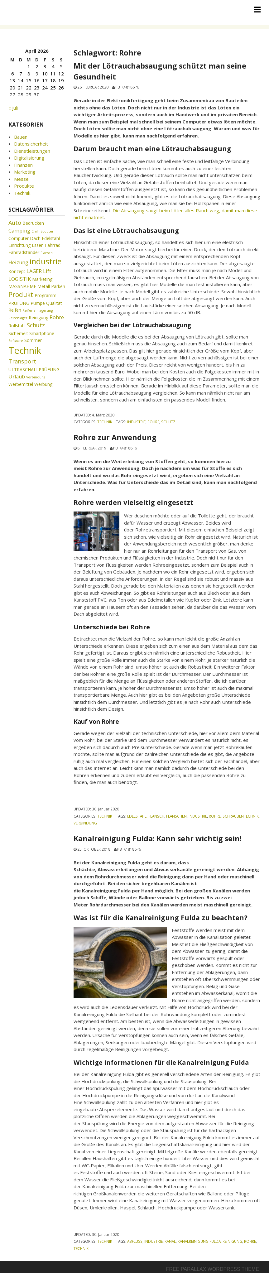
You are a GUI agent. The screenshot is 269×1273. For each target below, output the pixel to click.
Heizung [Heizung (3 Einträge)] (18, 262)
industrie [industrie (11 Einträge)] (45, 261)
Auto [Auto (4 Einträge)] (14, 222)
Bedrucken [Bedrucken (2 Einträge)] (33, 223)
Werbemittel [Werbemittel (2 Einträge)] (20, 384)
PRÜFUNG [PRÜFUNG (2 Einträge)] (18, 303)
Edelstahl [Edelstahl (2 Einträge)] (51, 238)
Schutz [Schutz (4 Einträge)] (36, 325)
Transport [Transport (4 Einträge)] (22, 361)
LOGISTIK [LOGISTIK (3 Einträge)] (19, 279)
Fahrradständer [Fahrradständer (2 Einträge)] (23, 252)
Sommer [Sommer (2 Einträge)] (33, 340)
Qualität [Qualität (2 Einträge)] (54, 303)
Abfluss (134, 1241)
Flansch (156, 816)
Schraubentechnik (241, 816)
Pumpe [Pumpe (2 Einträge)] (38, 303)
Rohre (153, 421)
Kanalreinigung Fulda (199, 1241)
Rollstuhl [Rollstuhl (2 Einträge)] (17, 326)
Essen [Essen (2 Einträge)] (38, 245)
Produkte (24, 186)
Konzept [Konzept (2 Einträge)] (16, 271)
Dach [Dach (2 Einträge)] (35, 238)
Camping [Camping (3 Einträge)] (19, 230)
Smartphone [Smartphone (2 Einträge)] (41, 333)
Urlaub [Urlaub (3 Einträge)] (16, 376)
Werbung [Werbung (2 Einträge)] (43, 384)
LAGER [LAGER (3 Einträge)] (34, 271)
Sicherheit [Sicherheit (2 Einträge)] (18, 333)
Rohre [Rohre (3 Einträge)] (57, 317)
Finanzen (23, 165)
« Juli (13, 108)
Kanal (170, 1241)
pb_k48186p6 (127, 86)
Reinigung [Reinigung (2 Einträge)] (38, 317)
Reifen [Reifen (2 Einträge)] (14, 310)
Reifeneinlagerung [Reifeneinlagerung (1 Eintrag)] (37, 310)
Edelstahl (137, 816)
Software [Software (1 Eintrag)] (15, 341)
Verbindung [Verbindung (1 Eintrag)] (35, 377)
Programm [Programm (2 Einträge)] (45, 295)
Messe (21, 179)
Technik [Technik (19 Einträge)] (24, 350)
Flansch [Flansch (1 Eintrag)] (47, 253)
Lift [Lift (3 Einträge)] (47, 271)
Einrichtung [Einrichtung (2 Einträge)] (19, 245)
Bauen (20, 137)
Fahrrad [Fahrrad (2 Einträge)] (52, 245)
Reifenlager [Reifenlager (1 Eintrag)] (17, 318)
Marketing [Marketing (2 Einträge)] (42, 279)
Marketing (25, 172)
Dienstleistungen (32, 151)
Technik (104, 421)
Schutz (168, 421)
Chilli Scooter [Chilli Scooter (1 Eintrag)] (42, 231)
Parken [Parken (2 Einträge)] (58, 286)
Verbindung (85, 822)
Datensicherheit (31, 144)
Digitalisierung (29, 158)
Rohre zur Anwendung (115, 437)
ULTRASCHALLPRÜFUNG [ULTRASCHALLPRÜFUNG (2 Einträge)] (34, 369)
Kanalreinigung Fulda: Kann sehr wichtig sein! (158, 838)
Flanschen (176, 816)
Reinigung (232, 1241)
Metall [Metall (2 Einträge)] (43, 286)
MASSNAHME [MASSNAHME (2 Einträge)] (22, 286)
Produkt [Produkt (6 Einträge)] (20, 294)
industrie (136, 421)
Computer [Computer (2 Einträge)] (18, 238)
